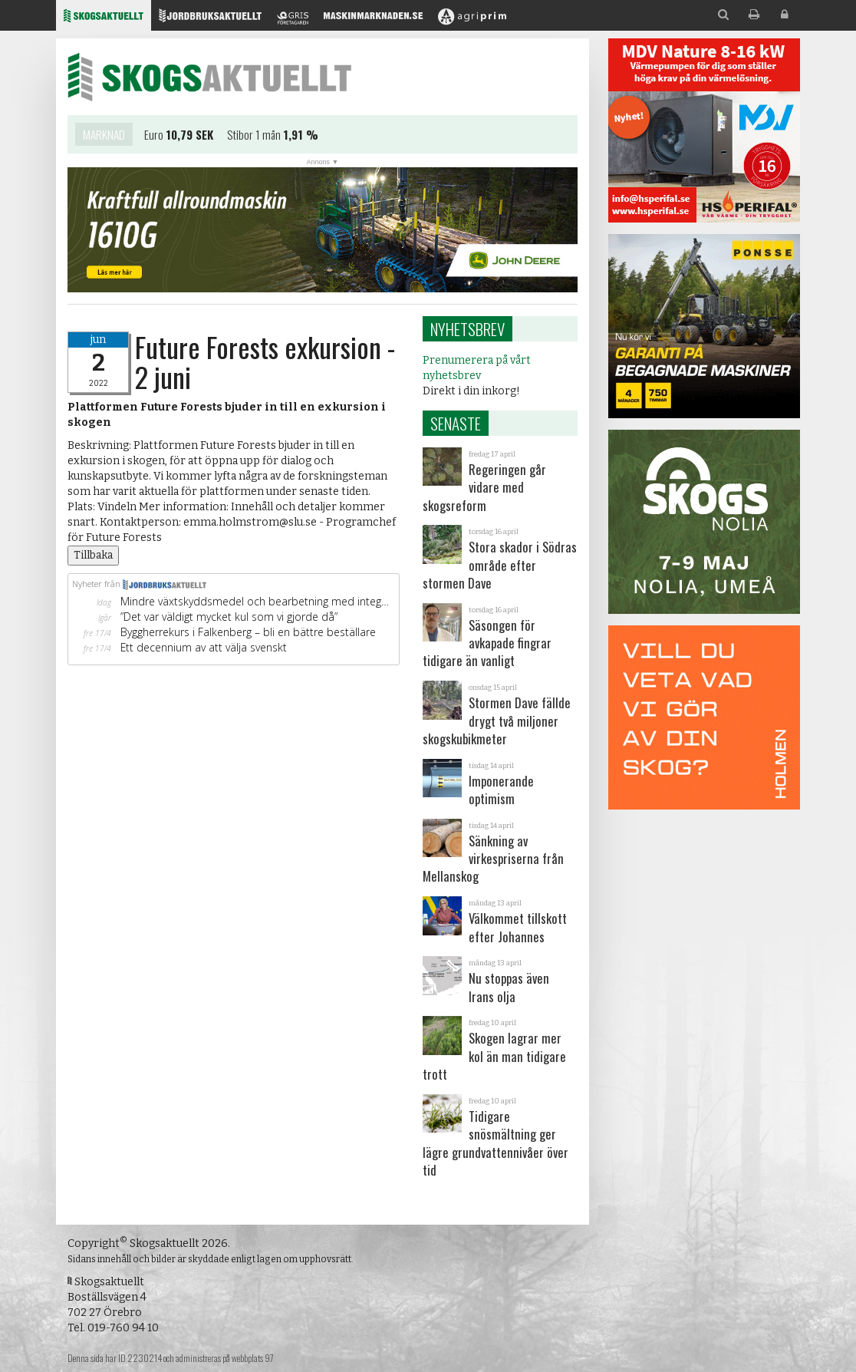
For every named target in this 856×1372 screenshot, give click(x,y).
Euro (153, 135)
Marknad (104, 135)
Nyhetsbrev (467, 329)
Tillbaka (93, 555)
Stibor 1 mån (254, 135)
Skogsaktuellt (209, 77)
